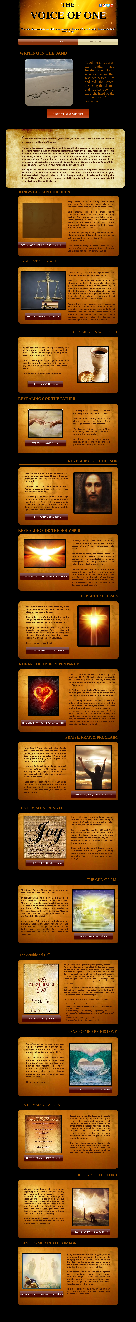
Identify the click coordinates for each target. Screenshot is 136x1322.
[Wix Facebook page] (100, 5)
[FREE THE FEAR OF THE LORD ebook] (90, 1232)
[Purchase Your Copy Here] (41, 1018)
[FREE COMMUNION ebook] (45, 384)
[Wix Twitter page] (108, 5)
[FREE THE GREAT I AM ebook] (93, 936)
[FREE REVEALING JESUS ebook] (46, 517)
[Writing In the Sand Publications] (68, 113)
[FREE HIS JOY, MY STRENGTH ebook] (45, 863)
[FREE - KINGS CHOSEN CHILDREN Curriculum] (42, 245)
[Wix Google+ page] (111, 5)
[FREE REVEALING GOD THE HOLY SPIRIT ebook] (44, 576)
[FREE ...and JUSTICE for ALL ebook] (43, 316)
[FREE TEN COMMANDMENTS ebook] (43, 1158)
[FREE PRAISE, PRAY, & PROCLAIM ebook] (93, 794)
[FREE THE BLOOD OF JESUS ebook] (47, 650)
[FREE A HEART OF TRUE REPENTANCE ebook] (43, 723)
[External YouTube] (42, 220)
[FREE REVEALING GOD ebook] (45, 443)
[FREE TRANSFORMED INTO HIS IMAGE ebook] (41, 1294)
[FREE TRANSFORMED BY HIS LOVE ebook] (90, 1090)
